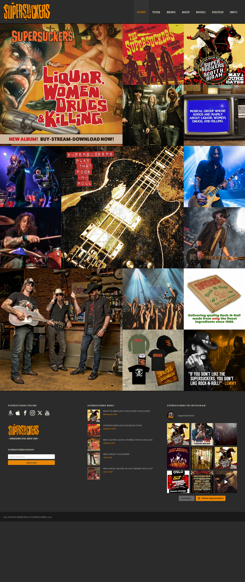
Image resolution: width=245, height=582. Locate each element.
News (171, 12)
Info (233, 12)
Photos (217, 12)
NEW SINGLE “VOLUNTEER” (116, 454)
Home (141, 12)
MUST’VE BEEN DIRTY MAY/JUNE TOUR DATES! (126, 411)
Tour (156, 12)
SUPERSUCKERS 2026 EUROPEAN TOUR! (122, 425)
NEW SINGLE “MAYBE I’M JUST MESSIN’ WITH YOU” (128, 468)
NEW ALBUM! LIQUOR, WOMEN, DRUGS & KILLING (127, 439)
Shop (186, 12)
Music (201, 12)
